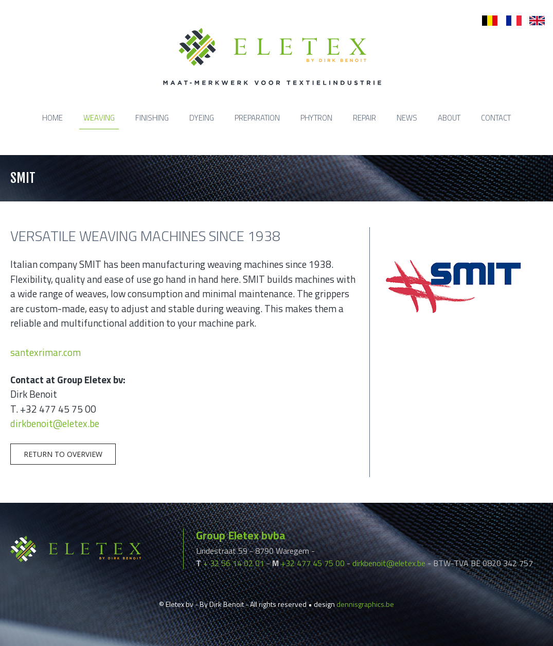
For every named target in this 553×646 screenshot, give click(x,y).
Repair (364, 118)
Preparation (257, 118)
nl (485, 20)
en (533, 20)
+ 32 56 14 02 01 (233, 563)
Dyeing (201, 118)
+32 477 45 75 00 (313, 563)
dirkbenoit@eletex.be (54, 423)
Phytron (316, 118)
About (449, 118)
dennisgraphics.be (365, 604)
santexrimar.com (45, 352)
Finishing (152, 118)
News (407, 118)
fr (508, 20)
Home (52, 118)
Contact (496, 118)
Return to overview (63, 454)
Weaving (99, 118)
